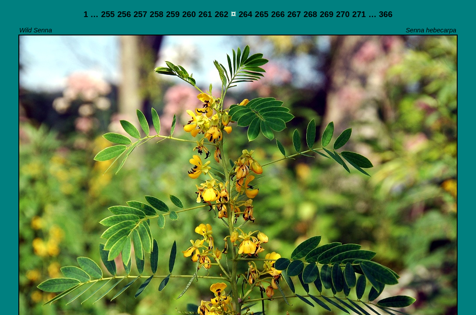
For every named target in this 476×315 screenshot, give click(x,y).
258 (156, 14)
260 (189, 14)
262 (221, 14)
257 (140, 14)
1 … (91, 14)
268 (310, 14)
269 (326, 14)
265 (262, 14)
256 (124, 14)
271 (359, 14)
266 (278, 14)
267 (294, 14)
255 (108, 14)
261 (205, 14)
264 (245, 14)
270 (343, 14)
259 (172, 14)
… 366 (380, 14)
